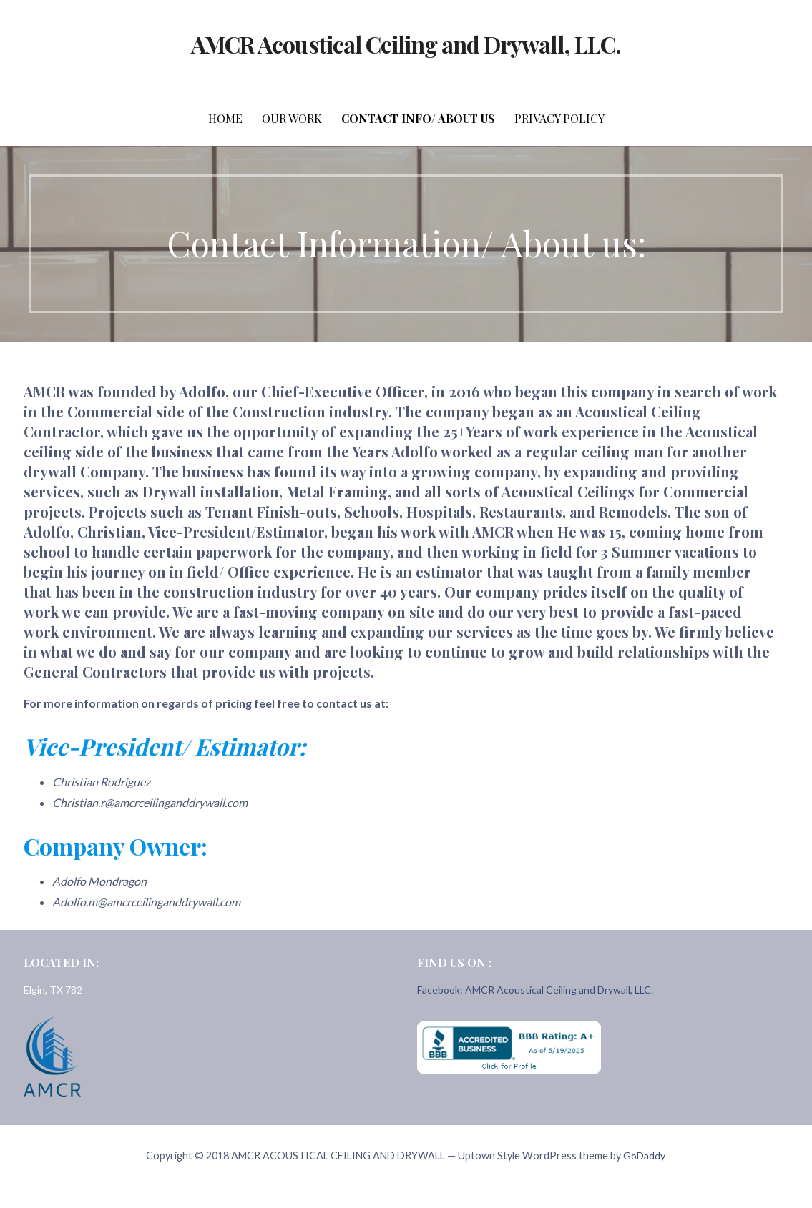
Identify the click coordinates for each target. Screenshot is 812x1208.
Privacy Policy (559, 118)
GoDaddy (644, 1155)
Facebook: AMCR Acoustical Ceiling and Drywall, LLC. (535, 990)
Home (225, 118)
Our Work (292, 118)
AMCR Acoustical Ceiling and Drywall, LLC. (406, 44)
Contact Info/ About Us (418, 118)
